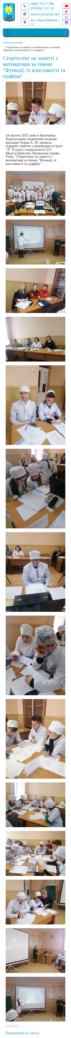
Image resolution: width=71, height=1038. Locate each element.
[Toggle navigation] (8, 32)
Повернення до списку (23, 1033)
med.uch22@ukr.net (45, 14)
